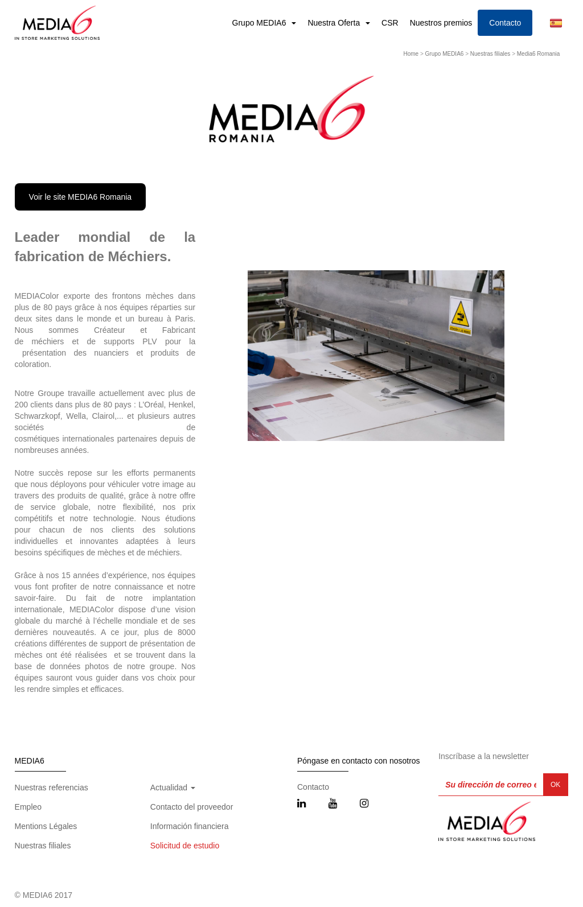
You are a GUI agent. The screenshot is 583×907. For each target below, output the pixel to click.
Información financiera (189, 826)
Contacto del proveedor (191, 806)
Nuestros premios (441, 22)
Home (410, 54)
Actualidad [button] (172, 787)
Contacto (505, 22)
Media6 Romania (538, 54)
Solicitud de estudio (184, 845)
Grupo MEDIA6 (260, 22)
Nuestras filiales (490, 54)
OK (555, 785)
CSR (390, 22)
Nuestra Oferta (334, 22)
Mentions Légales (46, 826)
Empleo (28, 806)
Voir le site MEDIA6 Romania (80, 196)
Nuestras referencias (51, 787)
